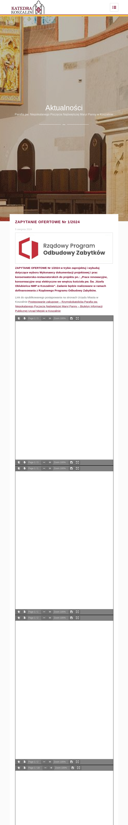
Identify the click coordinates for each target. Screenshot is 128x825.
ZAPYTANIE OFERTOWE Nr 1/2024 (47, 222)
